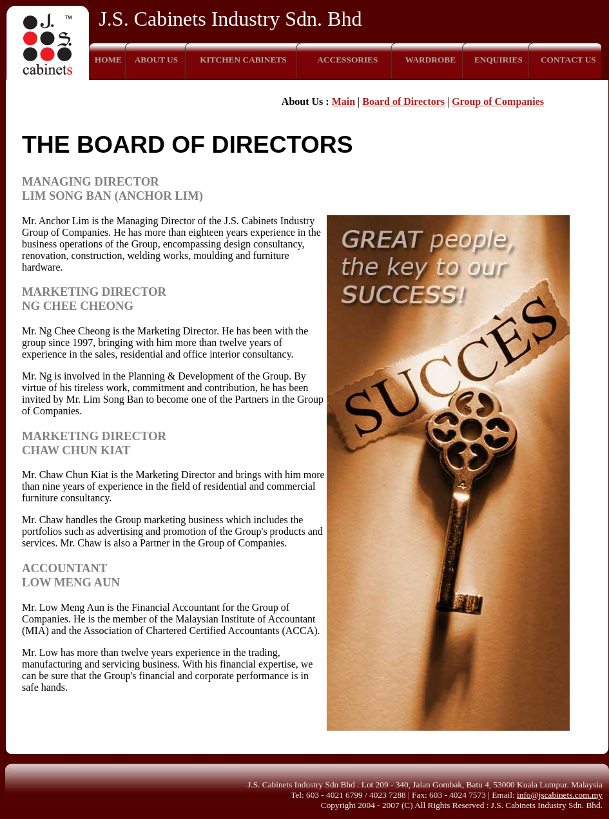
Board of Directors (403, 101)
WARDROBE (430, 59)
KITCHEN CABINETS (243, 59)
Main (343, 101)
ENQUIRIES (498, 59)
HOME (108, 59)
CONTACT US (568, 59)
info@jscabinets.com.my (560, 795)
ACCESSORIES (347, 59)
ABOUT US (157, 59)
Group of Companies (498, 101)
